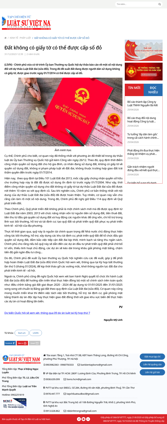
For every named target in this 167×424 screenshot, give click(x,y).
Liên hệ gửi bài (152, 372)
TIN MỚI (134, 88)
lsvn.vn (21, 332)
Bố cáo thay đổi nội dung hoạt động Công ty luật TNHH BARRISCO (141, 119)
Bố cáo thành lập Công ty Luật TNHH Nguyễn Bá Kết (142, 103)
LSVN (35, 332)
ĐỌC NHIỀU (153, 90)
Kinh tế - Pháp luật (19, 37)
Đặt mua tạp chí (152, 356)
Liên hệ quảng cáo (152, 364)
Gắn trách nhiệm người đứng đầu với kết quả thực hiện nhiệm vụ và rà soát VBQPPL (142, 168)
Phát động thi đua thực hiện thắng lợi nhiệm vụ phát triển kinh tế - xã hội (143, 152)
